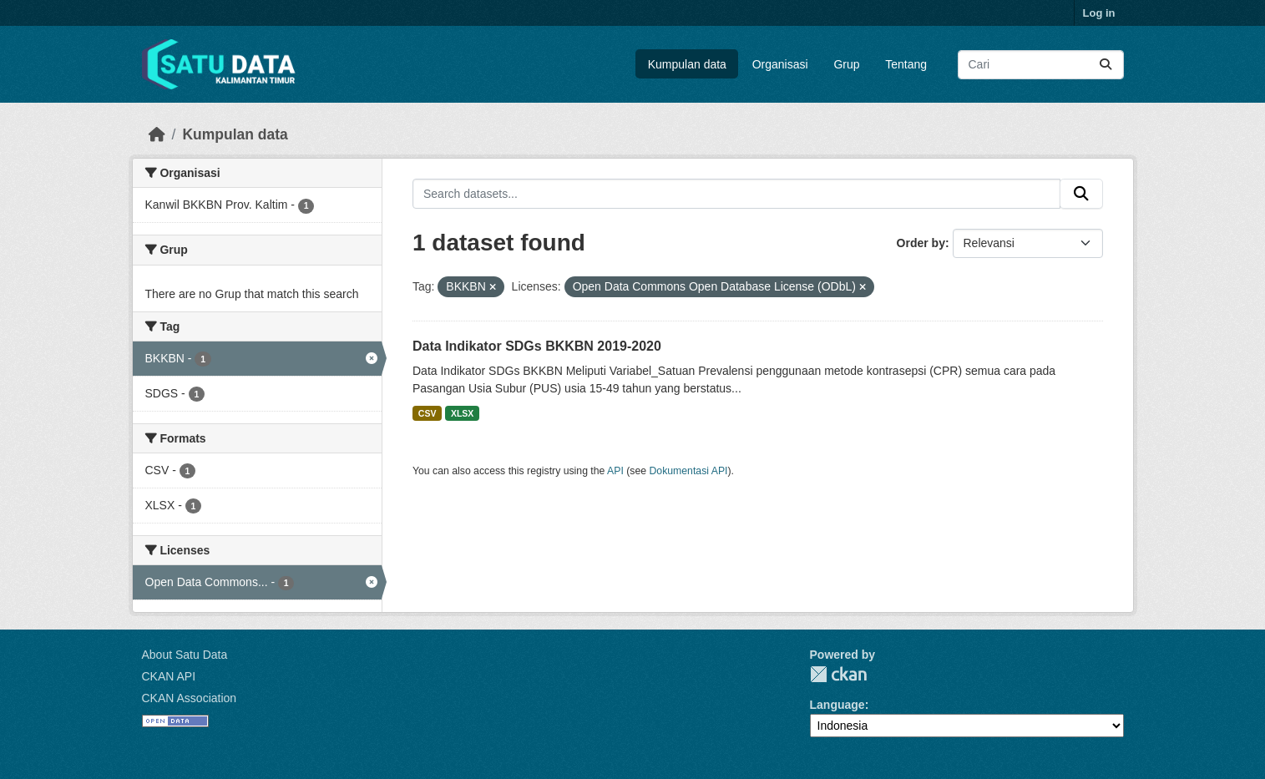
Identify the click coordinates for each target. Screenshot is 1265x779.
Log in (1099, 13)
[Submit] (1105, 64)
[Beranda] (157, 134)
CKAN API (169, 676)
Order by (921, 243)
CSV (427, 413)
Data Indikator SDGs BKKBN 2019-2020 (536, 346)
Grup (846, 64)
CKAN (838, 674)
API (615, 471)
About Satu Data (185, 654)
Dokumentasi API (689, 471)
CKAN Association (189, 698)
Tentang (906, 64)
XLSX (462, 413)
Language (837, 704)
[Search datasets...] (1041, 64)
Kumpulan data (687, 64)
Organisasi (780, 64)
